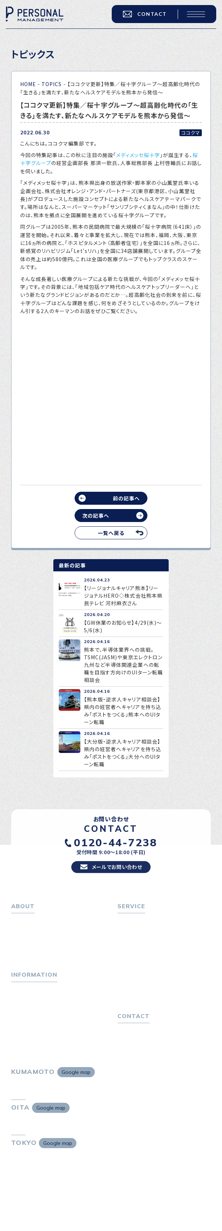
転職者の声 (134, 958)
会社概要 (25, 947)
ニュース (21, 1019)
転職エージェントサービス (151, 937)
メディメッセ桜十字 (138, 155)
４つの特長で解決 (141, 992)
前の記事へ (126, 498)
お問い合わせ (133, 1043)
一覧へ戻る (111, 532)
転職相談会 (134, 947)
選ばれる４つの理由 (144, 981)
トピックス (23, 998)
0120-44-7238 (115, 848)
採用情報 (25, 958)
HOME (28, 84)
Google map (76, 1086)
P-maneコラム (29, 1009)
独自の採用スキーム (144, 1002)
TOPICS (51, 84)
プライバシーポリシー (142, 1053)
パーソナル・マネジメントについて (50, 937)
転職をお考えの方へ (141, 927)
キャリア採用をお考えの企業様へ (156, 971)
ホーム (19, 927)
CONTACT (143, 15)
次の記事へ (95, 515)
